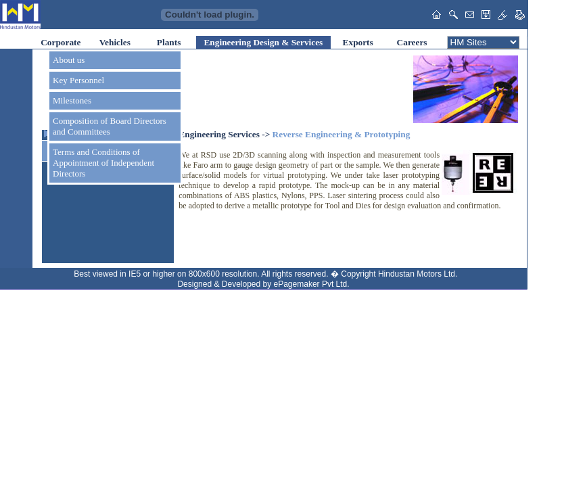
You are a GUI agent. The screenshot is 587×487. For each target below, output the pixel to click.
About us (69, 60)
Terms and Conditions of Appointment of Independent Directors (103, 163)
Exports (358, 42)
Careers (412, 42)
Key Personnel (78, 80)
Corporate (60, 42)
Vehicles (115, 42)
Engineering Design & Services (263, 42)
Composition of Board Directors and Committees (109, 126)
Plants (169, 42)
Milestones (72, 100)
